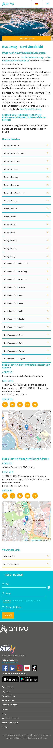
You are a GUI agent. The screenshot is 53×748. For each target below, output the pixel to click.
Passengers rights (10, 704)
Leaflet (25, 449)
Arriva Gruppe (8, 700)
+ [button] (6, 414)
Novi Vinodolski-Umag (30, 109)
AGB (4, 714)
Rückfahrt (18, 600)
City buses (6, 691)
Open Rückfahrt (32, 600)
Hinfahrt (7, 600)
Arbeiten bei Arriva (10, 722)
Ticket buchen (26, 38)
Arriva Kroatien (8, 696)
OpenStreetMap (36, 449)
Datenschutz (7, 687)
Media (4, 727)
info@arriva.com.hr (10, 662)
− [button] (6, 418)
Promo (5, 709)
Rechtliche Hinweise (10, 718)
